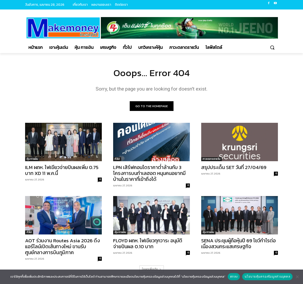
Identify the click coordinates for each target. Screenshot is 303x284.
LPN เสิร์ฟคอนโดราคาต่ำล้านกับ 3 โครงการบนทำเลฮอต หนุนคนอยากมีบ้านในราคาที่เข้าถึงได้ (149, 173)
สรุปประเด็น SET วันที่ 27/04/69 (233, 167)
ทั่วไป (117, 159)
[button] (272, 47)
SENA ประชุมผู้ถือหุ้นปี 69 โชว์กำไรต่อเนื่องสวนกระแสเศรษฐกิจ (238, 243)
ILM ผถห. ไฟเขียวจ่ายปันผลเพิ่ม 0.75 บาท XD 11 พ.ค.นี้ (61, 170)
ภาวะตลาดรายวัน (211, 159)
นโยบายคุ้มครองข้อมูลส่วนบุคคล (267, 276)
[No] (297, 276)
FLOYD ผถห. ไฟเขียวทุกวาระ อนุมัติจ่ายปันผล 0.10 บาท (147, 243)
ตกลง (233, 276)
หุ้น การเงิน (32, 159)
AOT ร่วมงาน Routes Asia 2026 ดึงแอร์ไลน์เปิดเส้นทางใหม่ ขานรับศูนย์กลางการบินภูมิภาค (62, 246)
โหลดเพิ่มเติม (151, 269)
